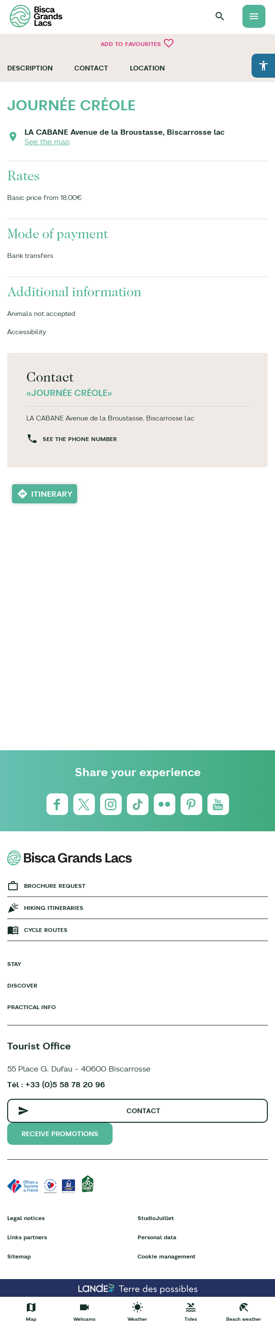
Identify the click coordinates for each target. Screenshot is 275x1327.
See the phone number (80, 438)
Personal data (157, 1237)
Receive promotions (60, 1133)
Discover (22, 985)
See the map (46, 141)
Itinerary (51, 494)
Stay (14, 963)
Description (30, 68)
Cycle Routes (46, 929)
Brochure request (54, 885)
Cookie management (166, 1256)
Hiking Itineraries (53, 907)
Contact (91, 68)
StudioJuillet (156, 1218)
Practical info (31, 1007)
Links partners (27, 1237)
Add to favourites (137, 43)
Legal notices (26, 1218)
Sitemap (19, 1256)
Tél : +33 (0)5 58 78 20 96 (56, 1084)
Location (147, 68)
